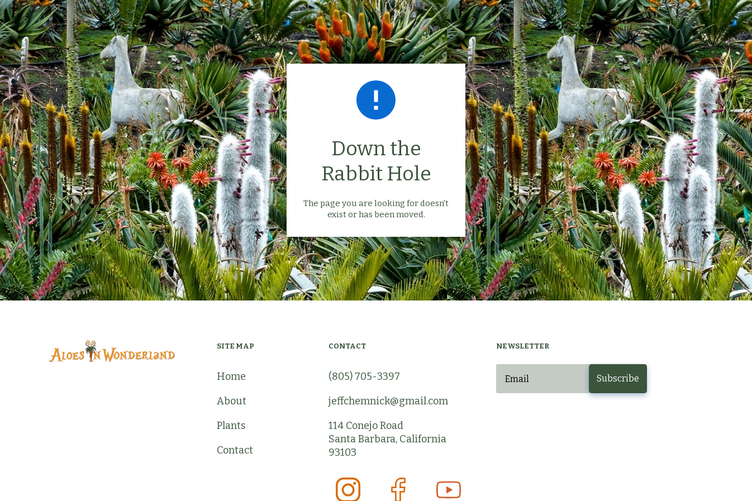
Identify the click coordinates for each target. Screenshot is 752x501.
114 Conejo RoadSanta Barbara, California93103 (387, 439)
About (231, 401)
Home (231, 376)
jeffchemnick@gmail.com (388, 401)
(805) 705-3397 (364, 376)
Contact (235, 450)
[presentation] (581, 420)
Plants (231, 425)
